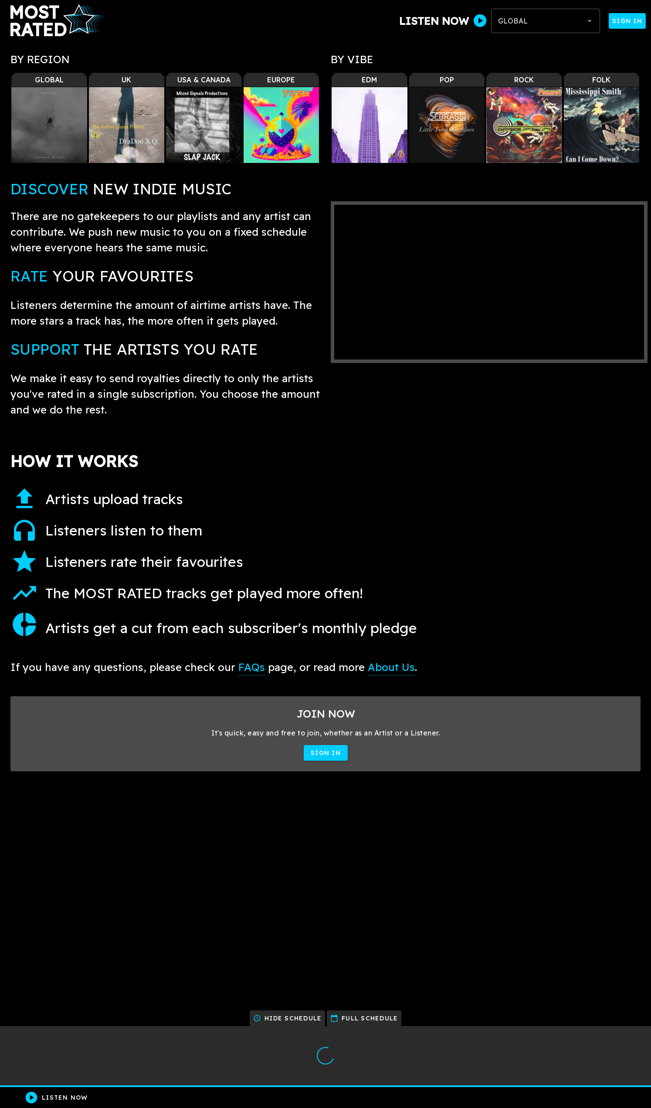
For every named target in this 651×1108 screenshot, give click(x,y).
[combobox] (545, 21)
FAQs (251, 667)
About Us (391, 667)
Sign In (627, 21)
